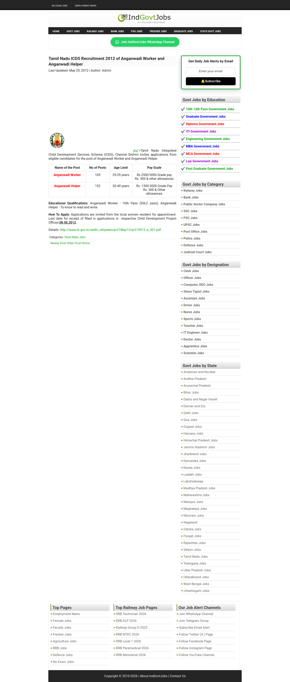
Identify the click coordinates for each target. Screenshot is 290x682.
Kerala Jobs (191, 468)
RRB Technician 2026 (131, 614)
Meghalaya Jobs (195, 509)
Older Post (74, 243)
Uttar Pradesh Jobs (197, 570)
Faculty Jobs (62, 628)
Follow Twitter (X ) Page (196, 634)
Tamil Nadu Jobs (74, 237)
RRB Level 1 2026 (128, 641)
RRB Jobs (60, 648)
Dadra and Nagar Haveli (200, 399)
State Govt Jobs (210, 31)
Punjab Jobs (192, 536)
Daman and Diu (194, 406)
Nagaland (190, 522)
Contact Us (178, 676)
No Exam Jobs (59, 5)
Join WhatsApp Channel (196, 614)
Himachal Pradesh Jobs (200, 440)
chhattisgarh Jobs (196, 591)
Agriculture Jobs (65, 641)
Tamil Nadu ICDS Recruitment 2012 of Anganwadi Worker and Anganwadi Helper (106, 61)
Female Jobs (62, 621)
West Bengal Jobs (196, 584)
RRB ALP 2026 (126, 621)
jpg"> (103, 150)
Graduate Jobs (183, 31)
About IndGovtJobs (154, 676)
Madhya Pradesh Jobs (199, 488)
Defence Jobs (63, 655)
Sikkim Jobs (192, 550)
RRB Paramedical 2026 (132, 648)
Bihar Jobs (191, 392)
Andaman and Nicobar (199, 372)
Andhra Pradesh (194, 379)
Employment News (85, 5)
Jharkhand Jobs (194, 454)
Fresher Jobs (158, 31)
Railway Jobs (95, 31)
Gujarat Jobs (192, 427)
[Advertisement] (112, 99)
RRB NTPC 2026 (127, 634)
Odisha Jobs (192, 529)
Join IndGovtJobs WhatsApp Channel (145, 42)
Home (56, 31)
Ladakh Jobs (192, 474)
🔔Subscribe (211, 81)
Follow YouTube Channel (196, 655)
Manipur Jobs (193, 502)
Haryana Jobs (193, 433)
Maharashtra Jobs (196, 495)
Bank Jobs (117, 31)
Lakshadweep (193, 481)
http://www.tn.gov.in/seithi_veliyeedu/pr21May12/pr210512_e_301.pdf (110, 230)
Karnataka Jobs (194, 461)
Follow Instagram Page (195, 648)
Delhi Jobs (191, 413)
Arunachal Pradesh (196, 386)
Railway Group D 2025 (131, 628)
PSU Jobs (136, 31)
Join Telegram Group (194, 621)
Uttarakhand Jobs (196, 577)
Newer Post (58, 243)
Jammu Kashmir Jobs (199, 447)
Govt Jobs (73, 31)
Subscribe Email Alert (194, 628)
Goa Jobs (190, 420)
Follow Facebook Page (195, 641)
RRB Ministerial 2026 (131, 655)
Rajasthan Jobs (194, 543)
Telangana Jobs (194, 563)
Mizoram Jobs (193, 515)
